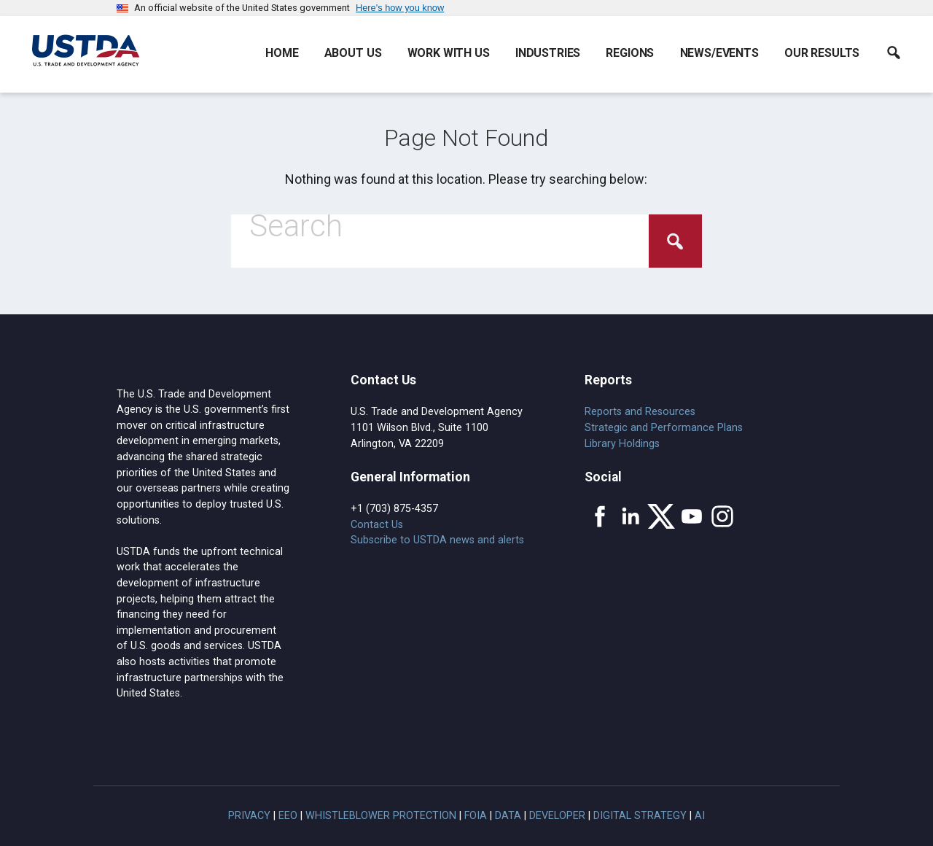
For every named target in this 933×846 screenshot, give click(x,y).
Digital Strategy (640, 816)
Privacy (249, 816)
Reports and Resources (640, 411)
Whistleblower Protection (380, 816)
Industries (547, 53)
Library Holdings (622, 444)
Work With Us (448, 53)
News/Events (719, 53)
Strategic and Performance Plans (664, 428)
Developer (557, 816)
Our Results (821, 53)
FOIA (475, 816)
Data (508, 816)
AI (700, 816)
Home (281, 53)
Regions (630, 53)
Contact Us (377, 525)
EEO (287, 816)
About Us (353, 53)
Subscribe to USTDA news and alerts (437, 540)
